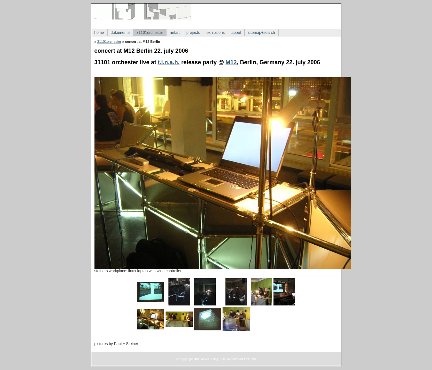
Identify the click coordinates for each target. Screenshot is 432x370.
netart (175, 32)
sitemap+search (261, 32)
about (236, 32)
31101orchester (149, 32)
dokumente (120, 32)
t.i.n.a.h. (169, 62)
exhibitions (216, 32)
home (99, 32)
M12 (231, 62)
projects (193, 32)
